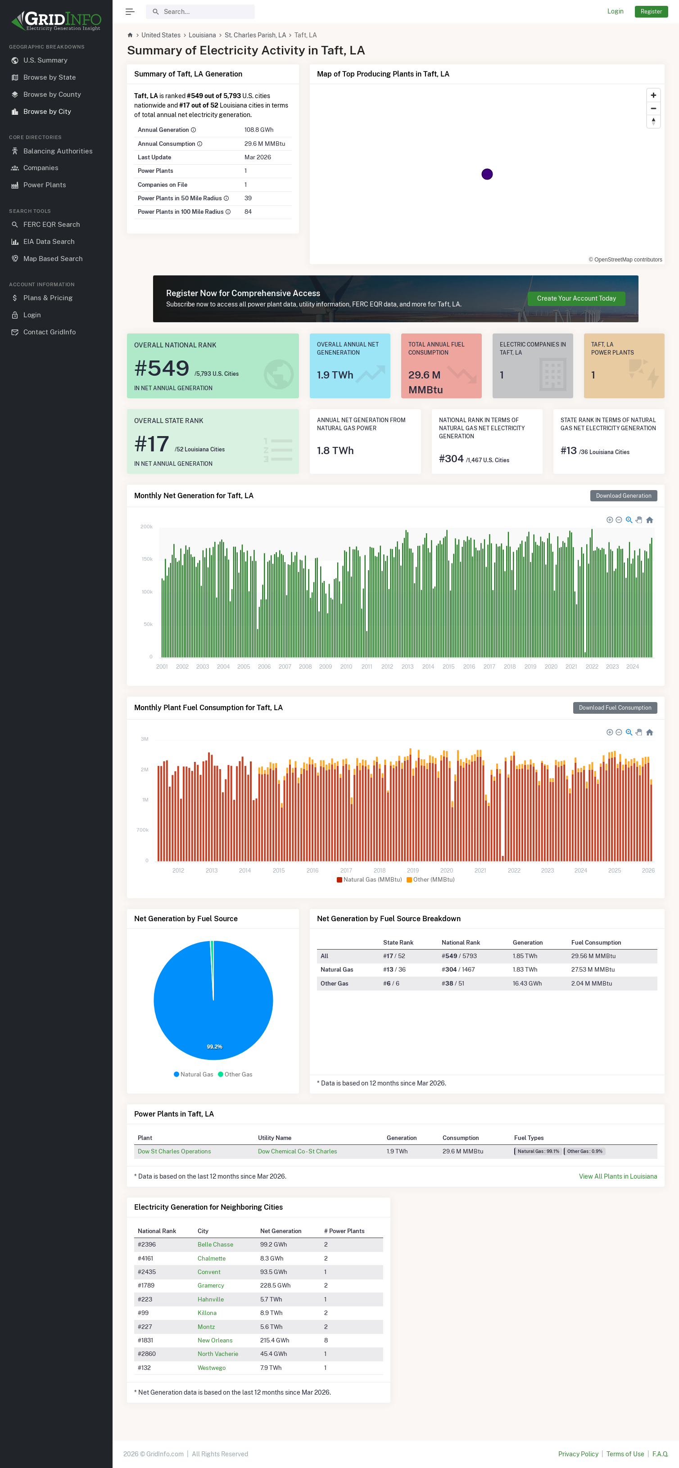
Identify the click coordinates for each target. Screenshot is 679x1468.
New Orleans (215, 1340)
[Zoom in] (653, 95)
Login (615, 11)
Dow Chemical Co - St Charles (297, 1151)
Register (651, 11)
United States (161, 35)
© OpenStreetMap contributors (625, 260)
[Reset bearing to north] (653, 121)
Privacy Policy (578, 1454)
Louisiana (202, 35)
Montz (206, 1326)
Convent (209, 1271)
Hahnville (211, 1299)
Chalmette (212, 1258)
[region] (56, 748)
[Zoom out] (653, 108)
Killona (207, 1312)
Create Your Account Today (576, 298)
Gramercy (211, 1285)
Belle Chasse (215, 1244)
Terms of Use (625, 1454)
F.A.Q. (660, 1454)
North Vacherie (218, 1353)
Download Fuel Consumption (615, 707)
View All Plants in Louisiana (618, 1176)
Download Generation (624, 495)
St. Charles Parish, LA (255, 35)
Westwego (212, 1367)
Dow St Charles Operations (174, 1151)
